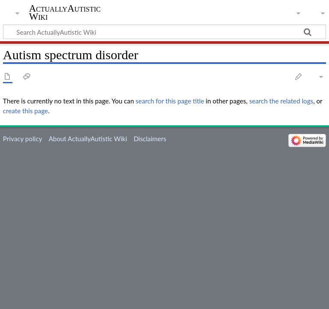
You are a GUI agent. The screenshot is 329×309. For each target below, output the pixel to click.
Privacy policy (22, 138)
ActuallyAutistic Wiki (65, 12)
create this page (25, 111)
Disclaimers (150, 138)
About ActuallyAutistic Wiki (87, 138)
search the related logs (281, 101)
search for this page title (170, 101)
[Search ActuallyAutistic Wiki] (164, 32)
